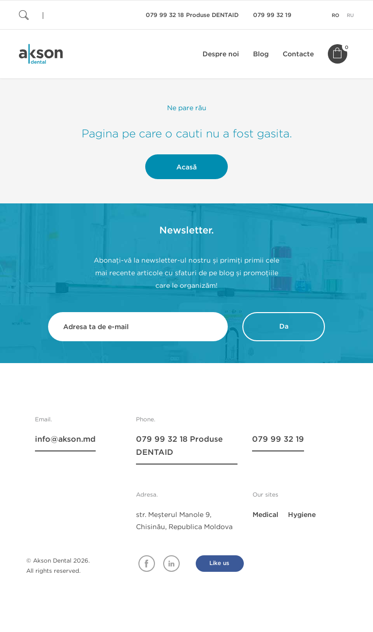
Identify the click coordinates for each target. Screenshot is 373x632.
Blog (261, 54)
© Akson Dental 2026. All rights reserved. (58, 565)
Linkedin (171, 563)
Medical (265, 515)
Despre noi (221, 54)
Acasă (186, 167)
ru (350, 15)
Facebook (146, 563)
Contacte (298, 54)
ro (335, 15)
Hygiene (302, 515)
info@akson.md (65, 439)
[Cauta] (77, 14)
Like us (219, 563)
